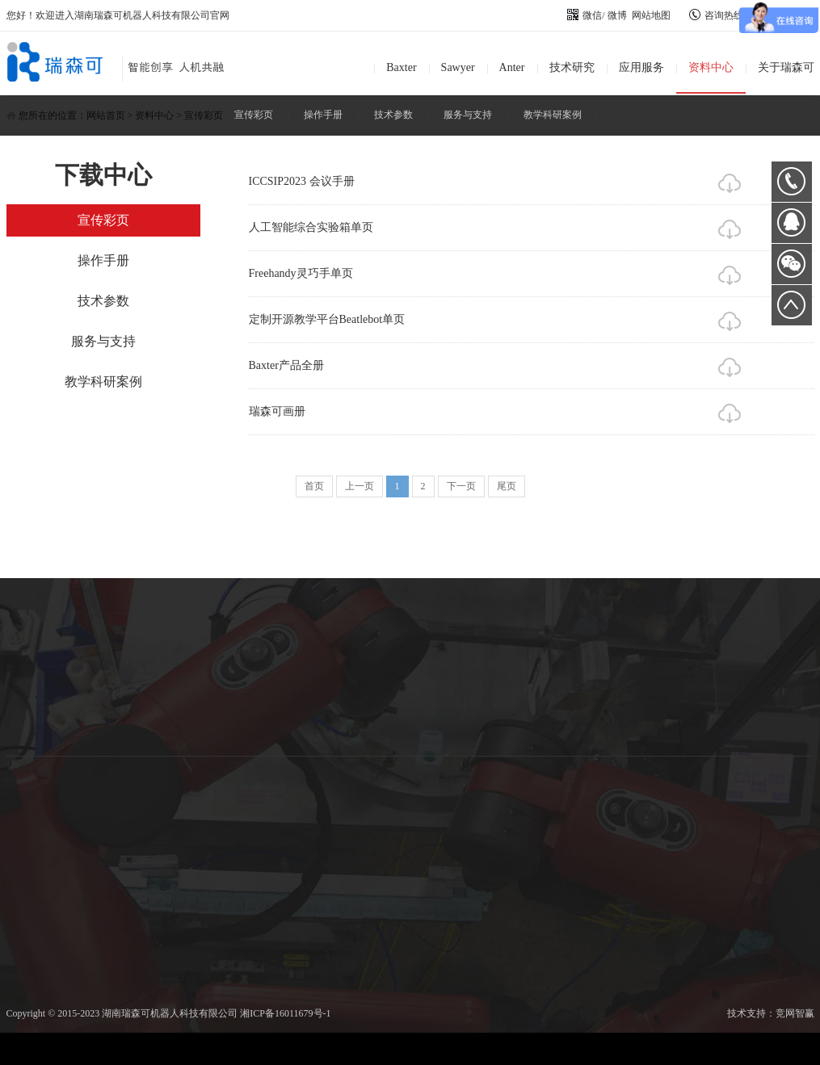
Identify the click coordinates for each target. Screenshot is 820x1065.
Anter (512, 67)
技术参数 (393, 114)
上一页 (359, 486)
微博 (617, 15)
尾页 (506, 486)
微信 (584, 15)
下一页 (461, 486)
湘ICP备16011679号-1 (285, 1013)
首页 (314, 486)
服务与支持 (468, 114)
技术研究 (572, 67)
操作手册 (323, 114)
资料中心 (711, 67)
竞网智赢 (795, 1013)
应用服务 (641, 67)
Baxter (401, 67)
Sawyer (458, 67)
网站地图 (651, 15)
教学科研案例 (553, 114)
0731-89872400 (792, 181)
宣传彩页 (253, 114)
